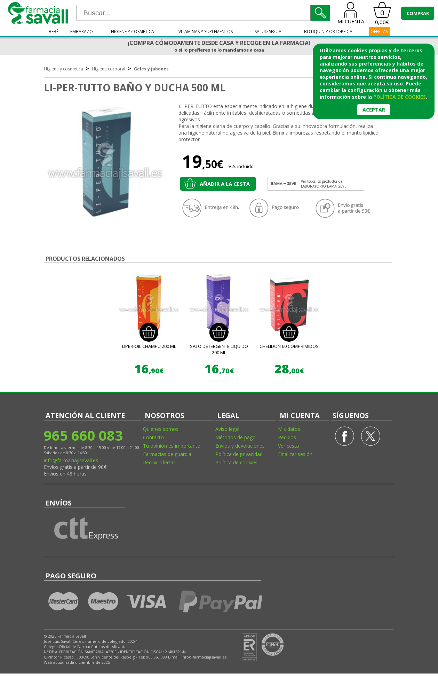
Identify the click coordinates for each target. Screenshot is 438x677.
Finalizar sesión (295, 454)
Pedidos (287, 437)
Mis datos (289, 429)
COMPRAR (418, 13)
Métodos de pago (235, 437)
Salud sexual (269, 32)
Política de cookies (236, 462)
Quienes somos (160, 429)
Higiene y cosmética (132, 32)
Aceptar (374, 109)
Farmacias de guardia (167, 454)
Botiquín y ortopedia (328, 32)
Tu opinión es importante (171, 445)
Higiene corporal (108, 69)
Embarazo (81, 32)
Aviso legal (227, 429)
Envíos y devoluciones (240, 445)
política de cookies (399, 96)
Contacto (153, 437)
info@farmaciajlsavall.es (71, 460)
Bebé (53, 32)
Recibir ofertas (159, 462)
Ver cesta (288, 445)
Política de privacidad (239, 454)
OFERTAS (379, 32)
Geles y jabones (151, 69)
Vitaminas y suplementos (205, 32)
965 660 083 (83, 435)
